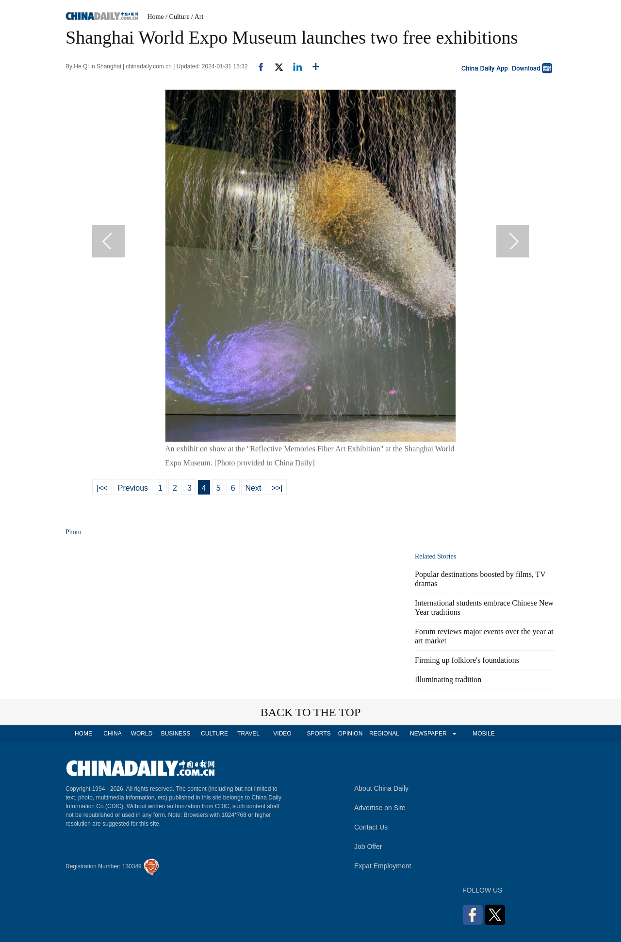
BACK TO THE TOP (311, 712)
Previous (133, 488)
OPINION (350, 733)
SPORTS (318, 733)
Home (155, 16)
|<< (102, 488)
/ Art (197, 16)
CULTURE (214, 733)
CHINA (112, 733)
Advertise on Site (380, 808)
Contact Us (371, 827)
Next (253, 488)
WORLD (142, 733)
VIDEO (282, 733)
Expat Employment (382, 866)
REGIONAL (384, 733)
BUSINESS (176, 733)
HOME (83, 733)
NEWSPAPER (428, 733)
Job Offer (368, 846)
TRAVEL (248, 733)
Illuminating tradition (448, 679)
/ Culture (177, 16)
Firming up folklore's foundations (467, 660)
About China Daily (381, 788)
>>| (276, 488)
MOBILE (483, 733)
